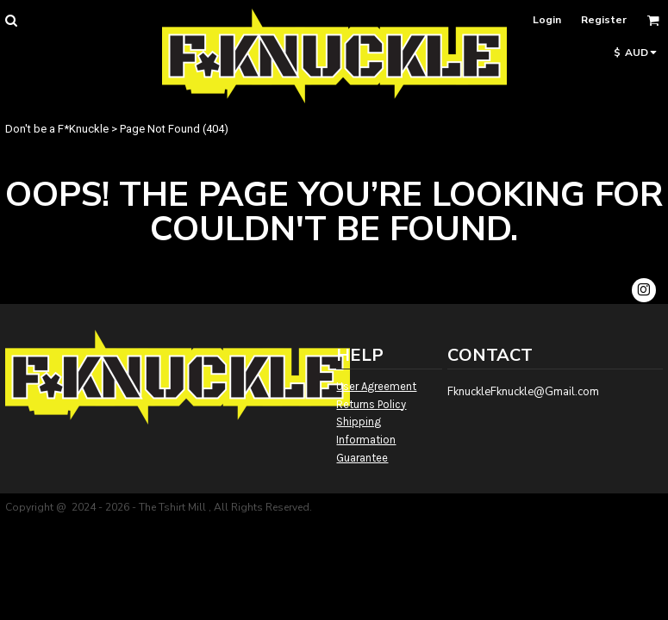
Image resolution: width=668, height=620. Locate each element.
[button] (10, 20)
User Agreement (376, 386)
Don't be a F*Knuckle (57, 128)
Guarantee (362, 457)
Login (547, 20)
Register (604, 20)
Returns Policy (371, 404)
